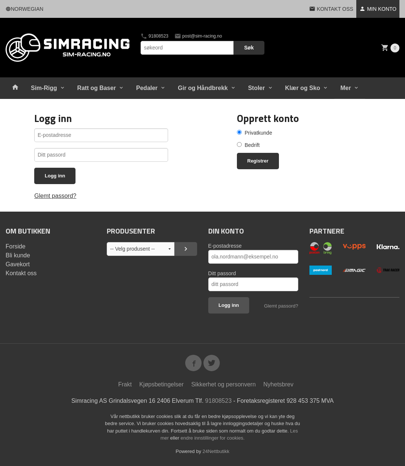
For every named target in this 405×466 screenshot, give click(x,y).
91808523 (154, 36)
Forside (15, 246)
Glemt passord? (55, 196)
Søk (249, 48)
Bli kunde (18, 255)
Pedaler (147, 88)
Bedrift (252, 145)
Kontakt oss (21, 273)
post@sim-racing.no (198, 36)
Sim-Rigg (44, 88)
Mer (345, 88)
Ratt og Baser (96, 88)
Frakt (125, 384)
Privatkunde (258, 133)
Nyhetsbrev (278, 384)
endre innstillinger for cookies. (213, 438)
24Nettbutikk (216, 451)
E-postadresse (225, 246)
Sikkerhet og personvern (223, 384)
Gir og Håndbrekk (203, 88)
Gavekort (18, 264)
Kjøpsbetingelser (161, 384)
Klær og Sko (302, 88)
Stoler (256, 88)
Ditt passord (222, 273)
